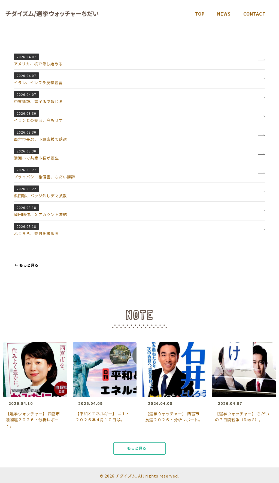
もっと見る (26, 265)
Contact (254, 13)
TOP (200, 13)
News (224, 13)
